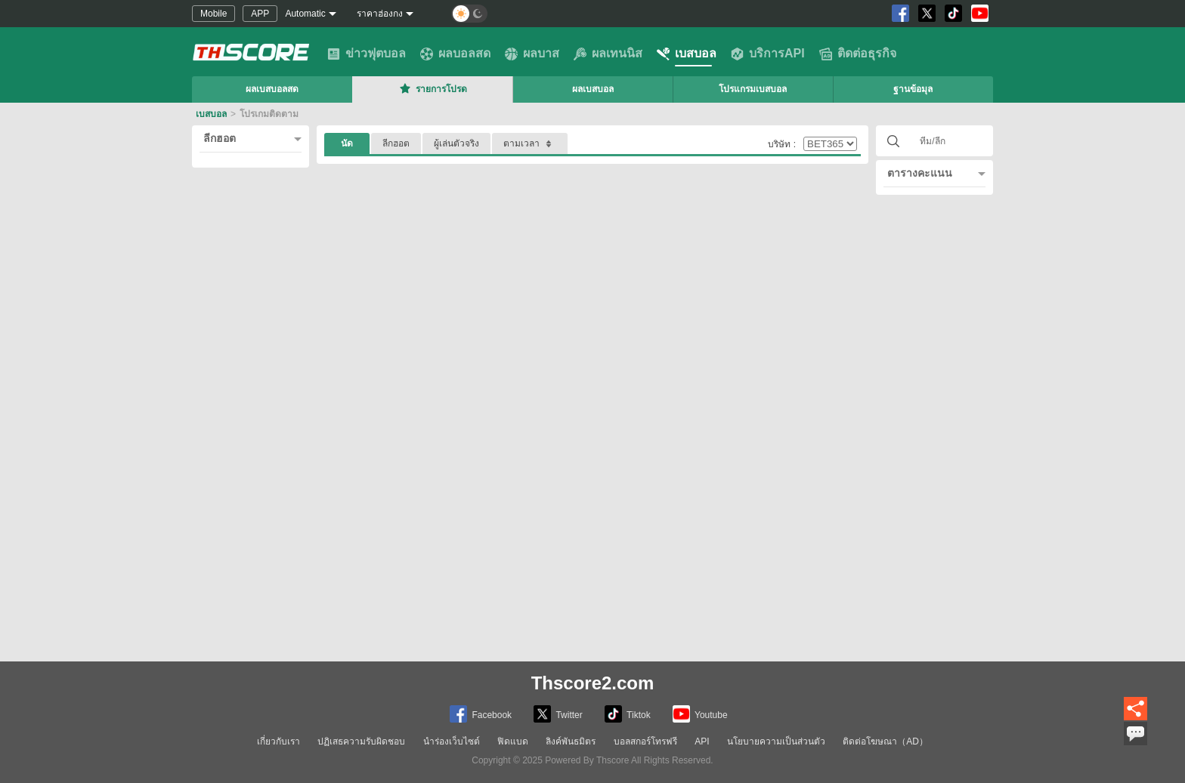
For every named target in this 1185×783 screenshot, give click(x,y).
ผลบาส (532, 53)
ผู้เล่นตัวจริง (456, 143)
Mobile (213, 13)
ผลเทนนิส (608, 53)
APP (260, 13)
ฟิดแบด (512, 741)
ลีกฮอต (219, 138)
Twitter (558, 714)
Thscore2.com (592, 683)
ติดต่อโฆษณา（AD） (885, 741)
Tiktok (628, 714)
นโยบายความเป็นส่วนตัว (776, 741)
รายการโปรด (432, 88)
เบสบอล (686, 53)
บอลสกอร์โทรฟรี (645, 741)
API (702, 741)
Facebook (481, 714)
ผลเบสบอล (593, 89)
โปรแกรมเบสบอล (753, 89)
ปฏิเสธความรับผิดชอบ (361, 741)
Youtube (700, 714)
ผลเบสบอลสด (272, 89)
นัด (347, 143)
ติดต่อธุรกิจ (857, 53)
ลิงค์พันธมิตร (571, 741)
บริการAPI (768, 53)
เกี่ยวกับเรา (278, 741)
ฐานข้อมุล (913, 89)
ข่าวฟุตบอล (366, 53)
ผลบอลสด (455, 53)
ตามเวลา (529, 144)
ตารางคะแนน (919, 173)
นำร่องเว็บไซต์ (451, 741)
